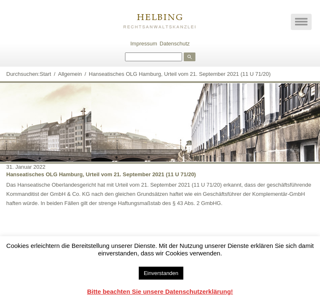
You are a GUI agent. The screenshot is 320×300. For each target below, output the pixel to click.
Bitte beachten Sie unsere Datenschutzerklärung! (160, 291)
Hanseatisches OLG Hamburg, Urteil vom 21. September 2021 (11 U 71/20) (101, 174)
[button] (301, 22)
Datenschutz (175, 43)
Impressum (143, 43)
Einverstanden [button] (161, 273)
